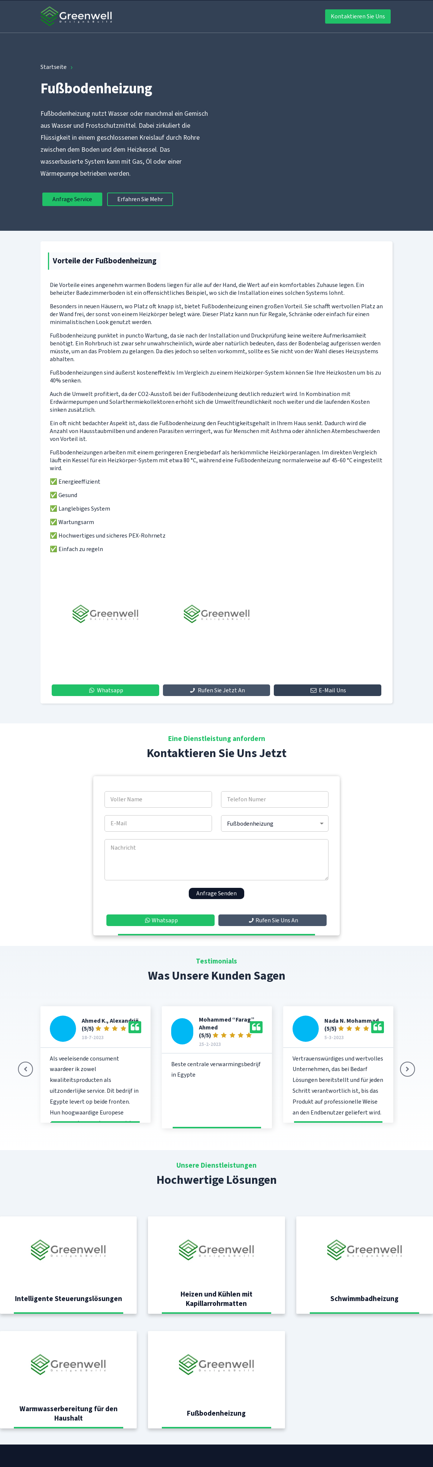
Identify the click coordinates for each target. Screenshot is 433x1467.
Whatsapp (105, 690)
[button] (407, 1069)
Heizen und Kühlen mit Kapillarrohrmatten (216, 1298)
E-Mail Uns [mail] (327, 690)
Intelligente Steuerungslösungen (68, 1298)
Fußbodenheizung (216, 1413)
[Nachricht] (216, 859)
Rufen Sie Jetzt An (216, 690)
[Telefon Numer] (274, 799)
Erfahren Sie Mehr (140, 199)
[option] (105, 614)
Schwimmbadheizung (364, 1298)
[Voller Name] (158, 799)
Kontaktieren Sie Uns (358, 16)
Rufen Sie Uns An (272, 920)
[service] (274, 823)
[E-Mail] (158, 823)
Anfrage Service (72, 199)
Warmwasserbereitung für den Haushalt (68, 1413)
